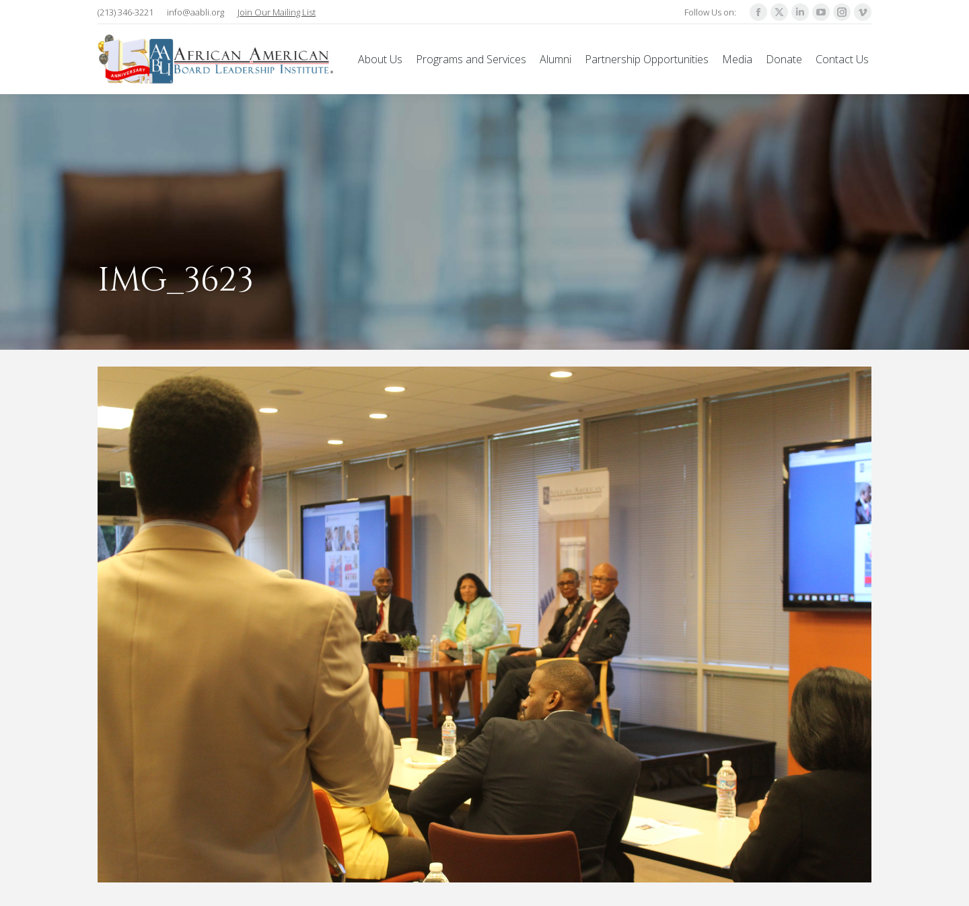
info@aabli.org (195, 12)
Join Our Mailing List (277, 12)
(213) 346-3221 (125, 12)
